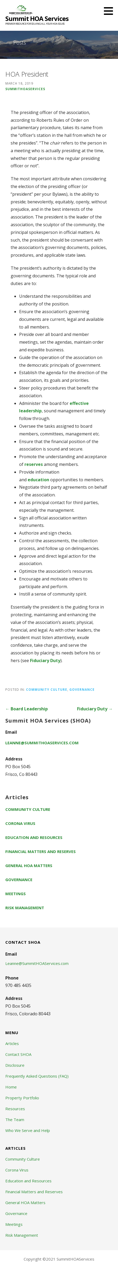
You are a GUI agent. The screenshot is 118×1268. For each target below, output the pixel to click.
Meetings (15, 893)
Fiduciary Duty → (95, 709)
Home (11, 1087)
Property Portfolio (22, 1097)
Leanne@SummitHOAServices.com (42, 742)
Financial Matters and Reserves (40, 851)
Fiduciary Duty (45, 660)
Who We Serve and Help (27, 1130)
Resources (15, 1108)
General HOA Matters (28, 865)
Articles (12, 1043)
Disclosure (14, 1065)
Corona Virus (20, 823)
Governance (82, 689)
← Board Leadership (26, 709)
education (38, 480)
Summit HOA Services (37, 18)
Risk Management (24, 907)
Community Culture (46, 689)
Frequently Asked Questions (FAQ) (37, 1076)
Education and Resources (33, 837)
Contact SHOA (18, 1054)
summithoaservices (25, 89)
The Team (14, 1119)
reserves (33, 464)
